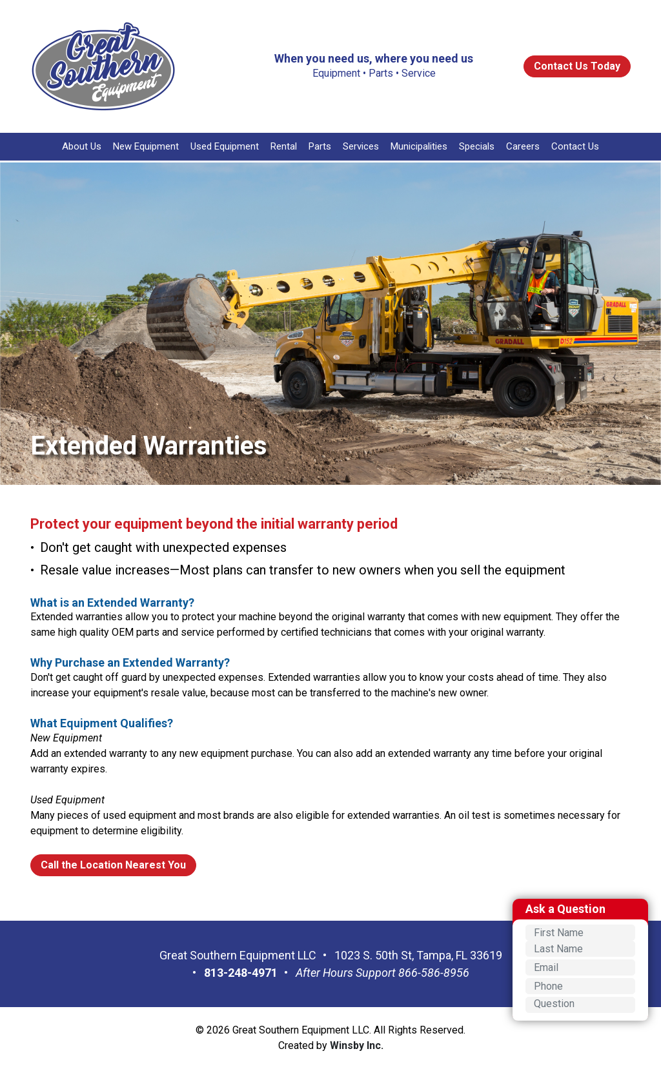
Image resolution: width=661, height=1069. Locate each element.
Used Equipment (224, 146)
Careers (523, 146)
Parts (320, 146)
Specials (476, 146)
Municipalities (419, 146)
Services (361, 146)
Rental (283, 146)
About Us (81, 146)
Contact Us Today (577, 66)
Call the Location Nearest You (113, 865)
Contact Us (575, 146)
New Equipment (146, 146)
